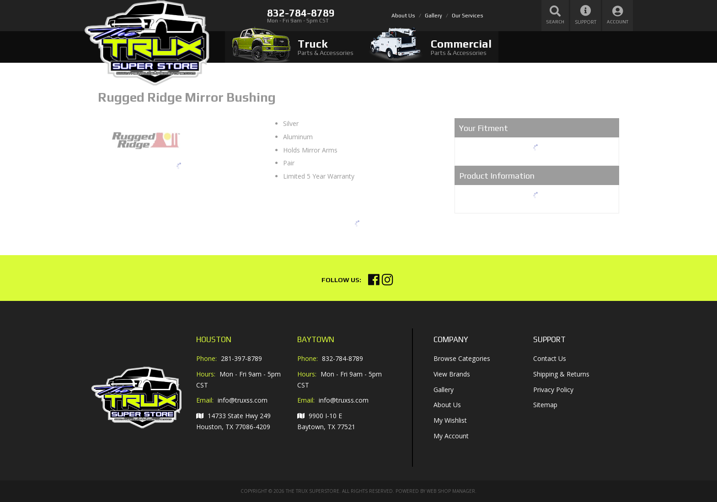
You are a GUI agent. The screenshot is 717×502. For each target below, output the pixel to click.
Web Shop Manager (451, 491)
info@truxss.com (243, 400)
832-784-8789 (342, 358)
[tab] (292, 47)
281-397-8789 (241, 358)
